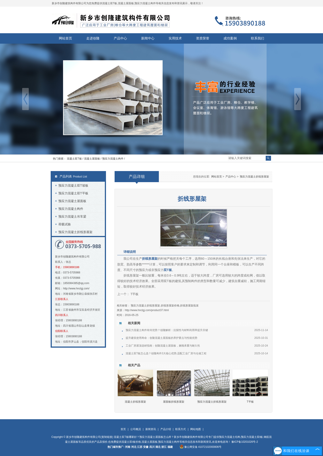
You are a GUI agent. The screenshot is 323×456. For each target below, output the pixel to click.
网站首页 (65, 38)
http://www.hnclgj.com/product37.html (147, 310)
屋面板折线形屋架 (173, 401)
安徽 (145, 446)
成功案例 (230, 38)
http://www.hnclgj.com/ (76, 288)
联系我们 (257, 38)
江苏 (139, 446)
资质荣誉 (202, 38)
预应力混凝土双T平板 (73, 193)
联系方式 (180, 429)
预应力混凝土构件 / (113, 158)
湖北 (158, 446)
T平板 (134, 294)
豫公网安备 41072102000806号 (201, 446)
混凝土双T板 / (75, 158)
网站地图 (195, 429)
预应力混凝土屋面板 (72, 201)
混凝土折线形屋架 (135, 401)
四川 (152, 446)
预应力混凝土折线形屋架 (75, 232)
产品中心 (120, 38)
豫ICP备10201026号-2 (244, 441)
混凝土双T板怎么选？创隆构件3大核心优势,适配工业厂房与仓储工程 (166, 353)
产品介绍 (165, 429)
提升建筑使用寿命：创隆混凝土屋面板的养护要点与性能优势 (161, 337)
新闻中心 (147, 38)
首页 (123, 429)
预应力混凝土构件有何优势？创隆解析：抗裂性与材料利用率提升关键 (167, 330)
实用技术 (175, 38)
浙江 (164, 446)
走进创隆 (93, 38)
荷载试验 (64, 224)
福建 (170, 446)
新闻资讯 (150, 429)
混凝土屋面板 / (93, 158)
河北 (134, 446)
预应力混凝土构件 (70, 208)
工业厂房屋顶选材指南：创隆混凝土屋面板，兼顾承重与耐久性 (163, 345)
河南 (127, 446)
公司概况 (135, 429)
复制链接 (107, 436)
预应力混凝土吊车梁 (72, 216)
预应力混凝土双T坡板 (73, 185)
